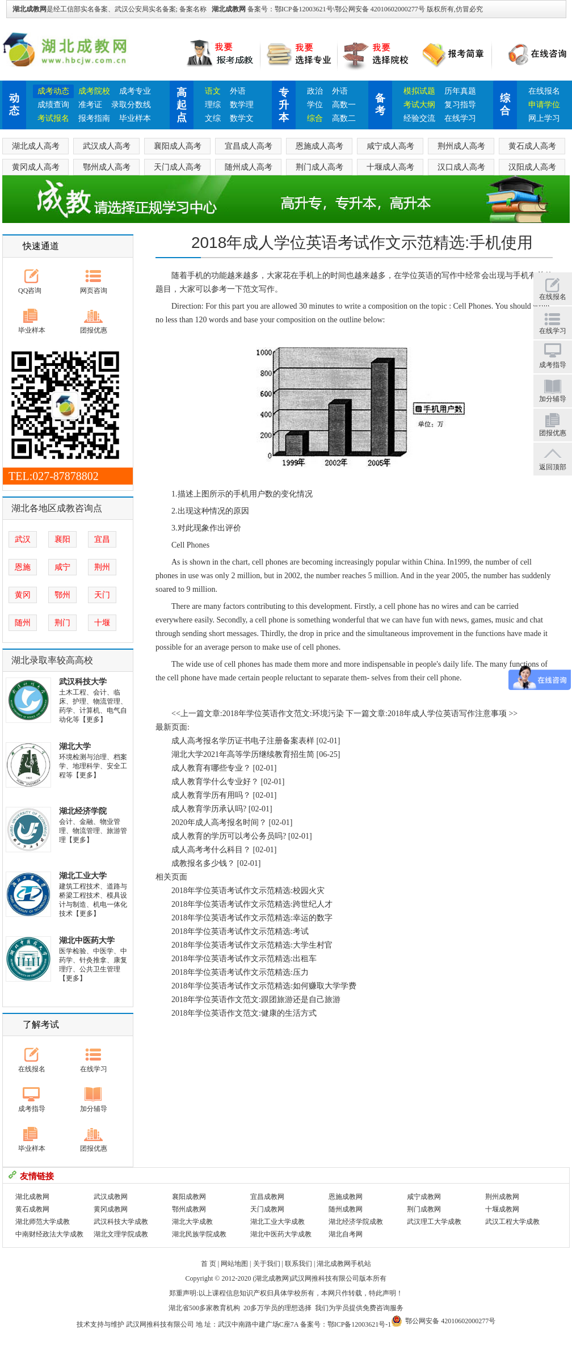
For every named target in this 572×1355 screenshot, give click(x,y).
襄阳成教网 (189, 1197)
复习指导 (460, 104)
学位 (315, 104)
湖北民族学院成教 (199, 1234)
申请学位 (544, 104)
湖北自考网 (346, 1234)
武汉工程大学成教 (512, 1222)
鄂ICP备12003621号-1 (359, 1324)
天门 (102, 595)
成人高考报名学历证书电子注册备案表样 (242, 741)
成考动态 (53, 91)
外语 (238, 91)
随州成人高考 (248, 167)
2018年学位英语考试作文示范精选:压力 (240, 972)
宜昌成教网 (267, 1197)
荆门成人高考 (319, 167)
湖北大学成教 (192, 1222)
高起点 (181, 105)
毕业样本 (135, 118)
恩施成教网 (346, 1197)
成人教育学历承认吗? (208, 809)
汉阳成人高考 (532, 167)
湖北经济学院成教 (356, 1222)
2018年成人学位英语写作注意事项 (447, 713)
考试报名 (53, 118)
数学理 (242, 104)
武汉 (23, 539)
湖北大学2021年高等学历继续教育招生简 (242, 754)
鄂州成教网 (189, 1209)
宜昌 (102, 539)
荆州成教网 (502, 1197)
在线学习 (460, 118)
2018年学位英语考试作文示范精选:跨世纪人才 (252, 904)
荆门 (62, 622)
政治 (315, 91)
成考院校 (94, 91)
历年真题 (460, 91)
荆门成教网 (424, 1209)
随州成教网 (346, 1209)
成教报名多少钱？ (203, 863)
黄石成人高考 (532, 146)
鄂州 (62, 595)
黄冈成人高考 (36, 167)
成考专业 (135, 91)
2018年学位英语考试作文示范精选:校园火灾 (248, 890)
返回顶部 (552, 467)
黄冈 (23, 595)
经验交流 (419, 118)
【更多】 (93, 719)
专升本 (284, 105)
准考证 (90, 104)
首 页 (208, 1264)
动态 (14, 104)
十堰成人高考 (390, 167)
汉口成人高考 (461, 167)
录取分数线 (131, 104)
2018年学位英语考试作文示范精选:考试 (240, 931)
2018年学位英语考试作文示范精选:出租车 (244, 958)
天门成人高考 (177, 167)
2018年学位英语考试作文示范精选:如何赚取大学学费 (263, 986)
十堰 (102, 622)
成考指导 (31, 1109)
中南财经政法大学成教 (49, 1234)
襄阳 (62, 539)
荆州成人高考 (461, 146)
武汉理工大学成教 (434, 1222)
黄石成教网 (32, 1209)
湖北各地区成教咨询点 (56, 508)
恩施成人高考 (319, 146)
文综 (213, 118)
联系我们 (298, 1264)
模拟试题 (419, 91)
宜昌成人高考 (248, 146)
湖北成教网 (229, 9)
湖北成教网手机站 (344, 1264)
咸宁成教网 (424, 1197)
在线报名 (544, 91)
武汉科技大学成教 (121, 1222)
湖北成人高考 (36, 146)
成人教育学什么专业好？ (215, 781)
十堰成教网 (502, 1209)
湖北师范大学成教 (42, 1222)
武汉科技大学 (83, 681)
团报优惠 (93, 330)
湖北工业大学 (83, 876)
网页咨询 (93, 290)
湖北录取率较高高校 (52, 660)
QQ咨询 (29, 290)
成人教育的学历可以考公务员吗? (228, 836)
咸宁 (62, 567)
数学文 (242, 118)
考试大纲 (419, 104)
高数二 (344, 118)
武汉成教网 (111, 1197)
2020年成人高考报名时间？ (219, 822)
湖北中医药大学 (87, 940)
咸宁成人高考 (390, 146)
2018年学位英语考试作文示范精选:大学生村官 (252, 945)
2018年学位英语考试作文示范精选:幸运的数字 (252, 918)
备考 (380, 104)
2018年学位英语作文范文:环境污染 (283, 713)
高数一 (344, 104)
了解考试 (41, 1024)
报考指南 (94, 118)
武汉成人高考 (107, 146)
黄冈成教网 (111, 1209)
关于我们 (266, 1264)
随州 (23, 622)
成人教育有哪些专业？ (211, 768)
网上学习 (544, 118)
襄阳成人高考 (177, 146)
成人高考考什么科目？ (211, 849)
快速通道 (41, 246)
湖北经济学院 (83, 811)
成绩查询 (53, 104)
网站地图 (234, 1264)
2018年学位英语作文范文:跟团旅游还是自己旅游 (255, 999)
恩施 (23, 567)
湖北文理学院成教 (121, 1234)
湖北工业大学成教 (277, 1222)
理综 (213, 104)
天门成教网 (267, 1209)
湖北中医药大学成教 (281, 1234)
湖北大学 (75, 746)
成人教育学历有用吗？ (211, 795)
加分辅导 (93, 1109)
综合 (315, 118)
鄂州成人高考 (107, 167)
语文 (213, 91)
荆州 (102, 567)
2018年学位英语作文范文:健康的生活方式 (244, 1013)
